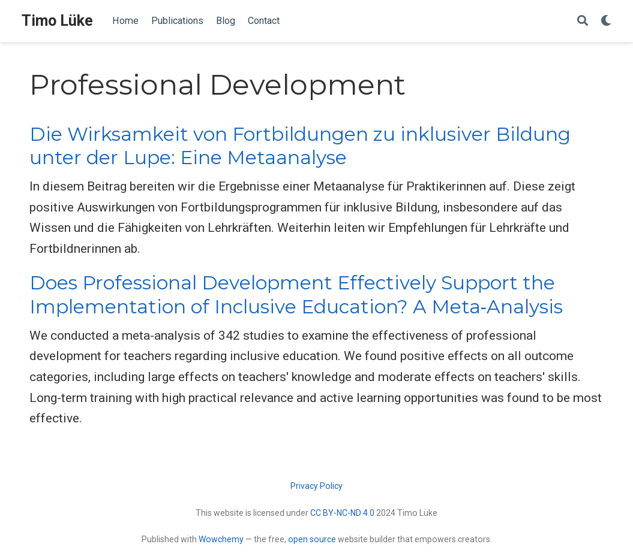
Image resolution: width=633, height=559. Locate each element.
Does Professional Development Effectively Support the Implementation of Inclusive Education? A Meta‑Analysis (296, 294)
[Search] (582, 21)
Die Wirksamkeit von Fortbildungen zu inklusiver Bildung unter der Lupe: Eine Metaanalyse (300, 146)
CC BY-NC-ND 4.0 (342, 513)
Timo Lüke (57, 20)
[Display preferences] (606, 21)
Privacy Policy (316, 486)
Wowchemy (221, 539)
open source (312, 539)
